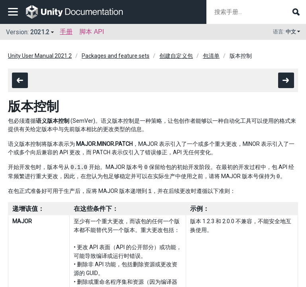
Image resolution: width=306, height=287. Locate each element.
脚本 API (91, 31)
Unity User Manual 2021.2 (40, 56)
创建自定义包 (176, 56)
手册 (66, 31)
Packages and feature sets (115, 56)
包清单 (211, 56)
